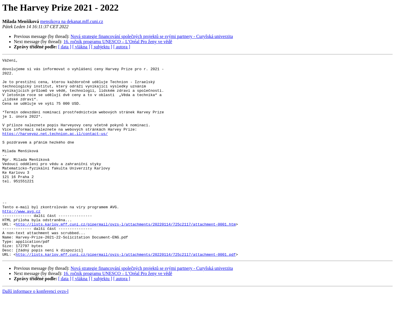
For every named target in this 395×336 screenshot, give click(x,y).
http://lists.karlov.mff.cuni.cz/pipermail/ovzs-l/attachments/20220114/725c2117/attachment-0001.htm (126, 257)
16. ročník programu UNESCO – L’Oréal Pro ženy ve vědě (117, 41)
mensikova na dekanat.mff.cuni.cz (71, 21)
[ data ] (64, 46)
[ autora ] (121, 46)
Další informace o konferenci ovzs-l (35, 331)
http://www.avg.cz (21, 242)
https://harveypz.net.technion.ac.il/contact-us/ (55, 149)
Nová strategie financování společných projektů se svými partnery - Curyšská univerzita (151, 36)
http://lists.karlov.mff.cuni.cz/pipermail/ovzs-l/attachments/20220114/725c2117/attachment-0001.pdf (126, 294)
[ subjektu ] (101, 46)
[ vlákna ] (81, 46)
